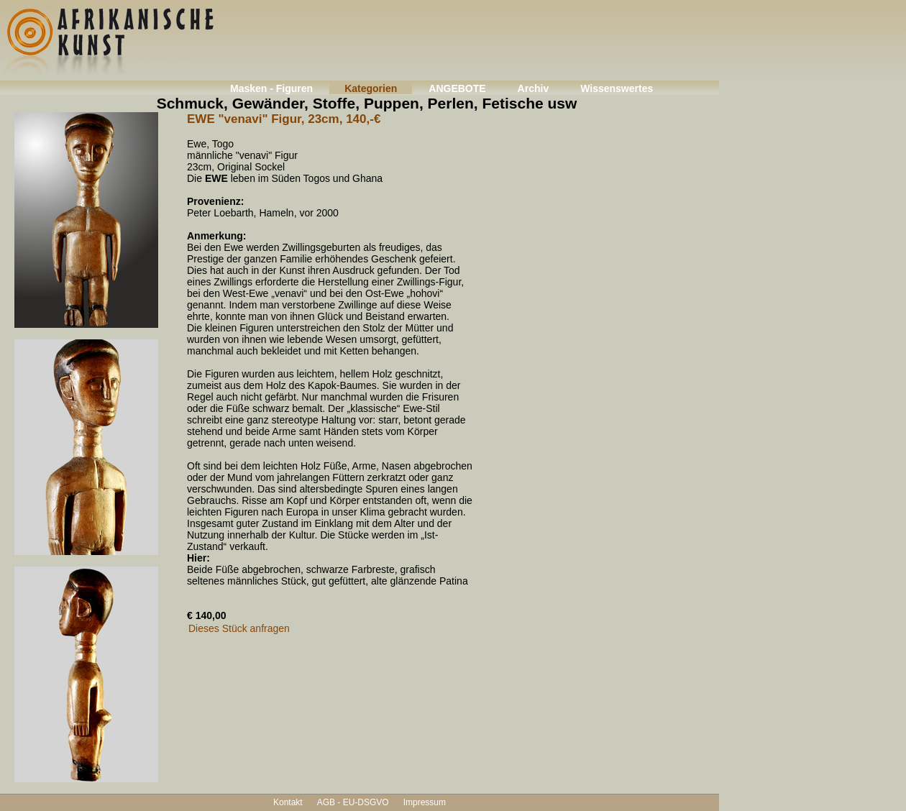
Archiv (533, 88)
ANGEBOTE (457, 88)
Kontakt (288, 802)
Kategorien (370, 88)
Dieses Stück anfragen (239, 628)
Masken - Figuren (271, 88)
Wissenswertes (616, 88)
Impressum (424, 802)
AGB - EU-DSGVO (353, 802)
